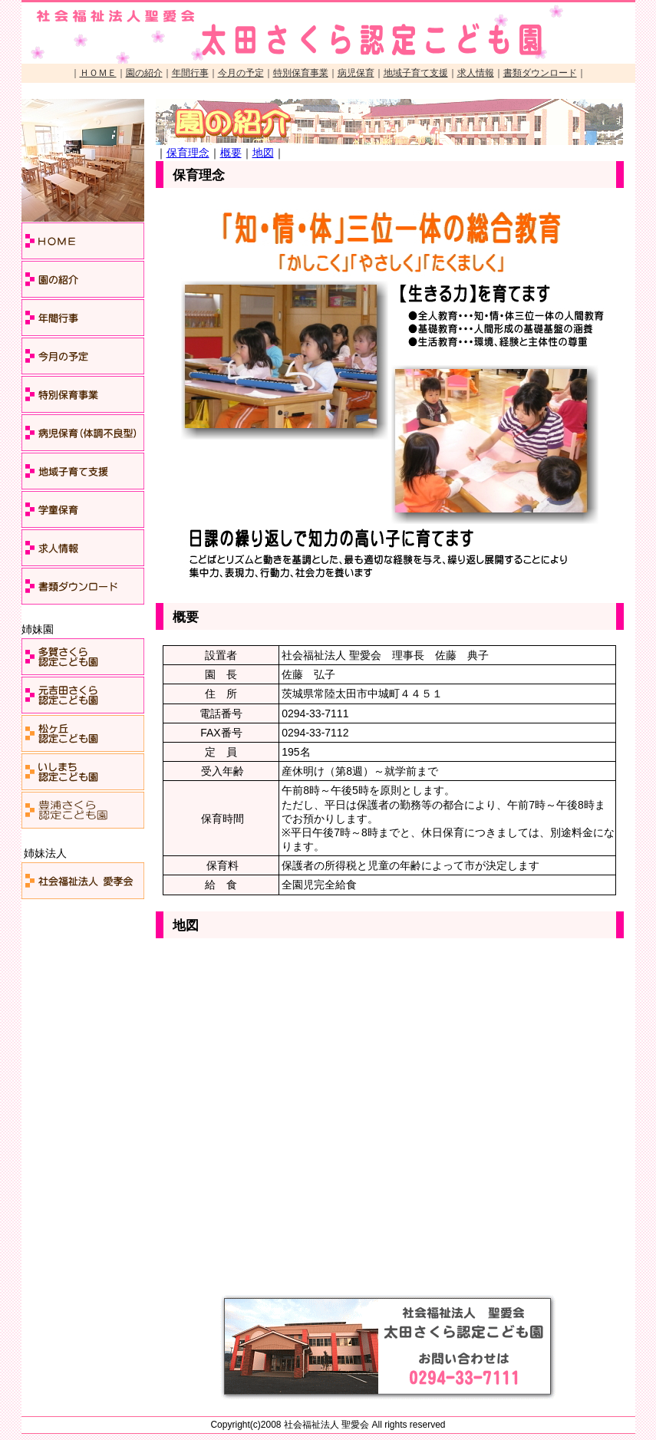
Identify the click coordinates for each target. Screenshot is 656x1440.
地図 (263, 153)
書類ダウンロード (540, 73)
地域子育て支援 (416, 73)
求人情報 (475, 73)
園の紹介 (144, 73)
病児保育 (356, 73)
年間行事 (190, 73)
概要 (231, 153)
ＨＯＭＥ (98, 73)
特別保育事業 (300, 73)
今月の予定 (241, 73)
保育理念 (187, 153)
